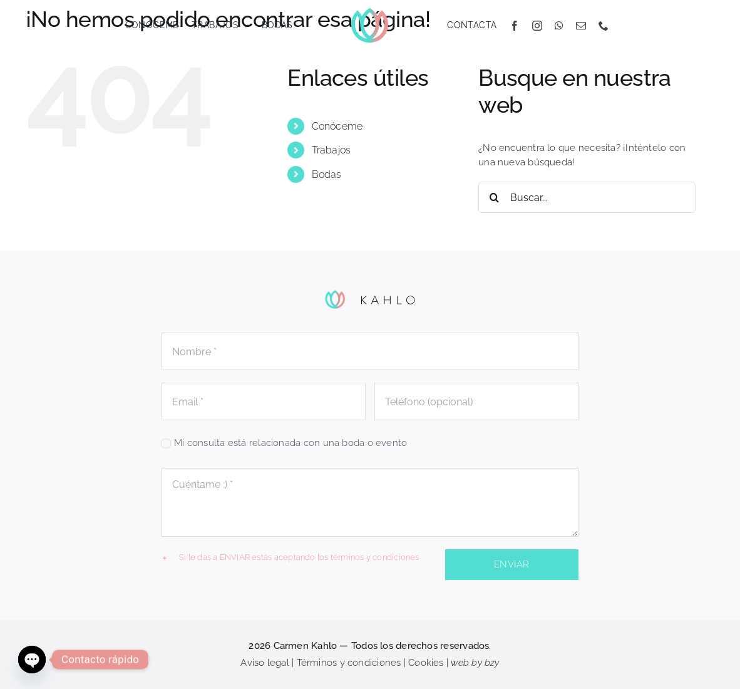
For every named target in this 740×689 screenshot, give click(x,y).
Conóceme (337, 126)
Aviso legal (264, 662)
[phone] (604, 26)
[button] (299, 557)
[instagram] (537, 26)
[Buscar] (494, 197)
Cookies (426, 662)
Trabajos (331, 150)
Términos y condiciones (349, 662)
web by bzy (475, 662)
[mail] (581, 26)
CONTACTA (471, 25)
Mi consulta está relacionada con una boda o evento (290, 442)
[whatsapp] (559, 26)
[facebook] (515, 26)
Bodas (327, 174)
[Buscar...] (587, 197)
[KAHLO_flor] (369, 10)
